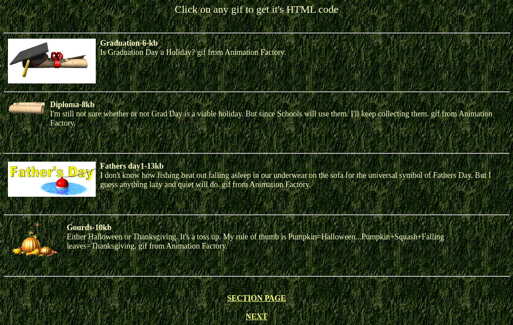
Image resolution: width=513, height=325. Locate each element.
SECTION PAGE (256, 298)
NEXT (256, 316)
